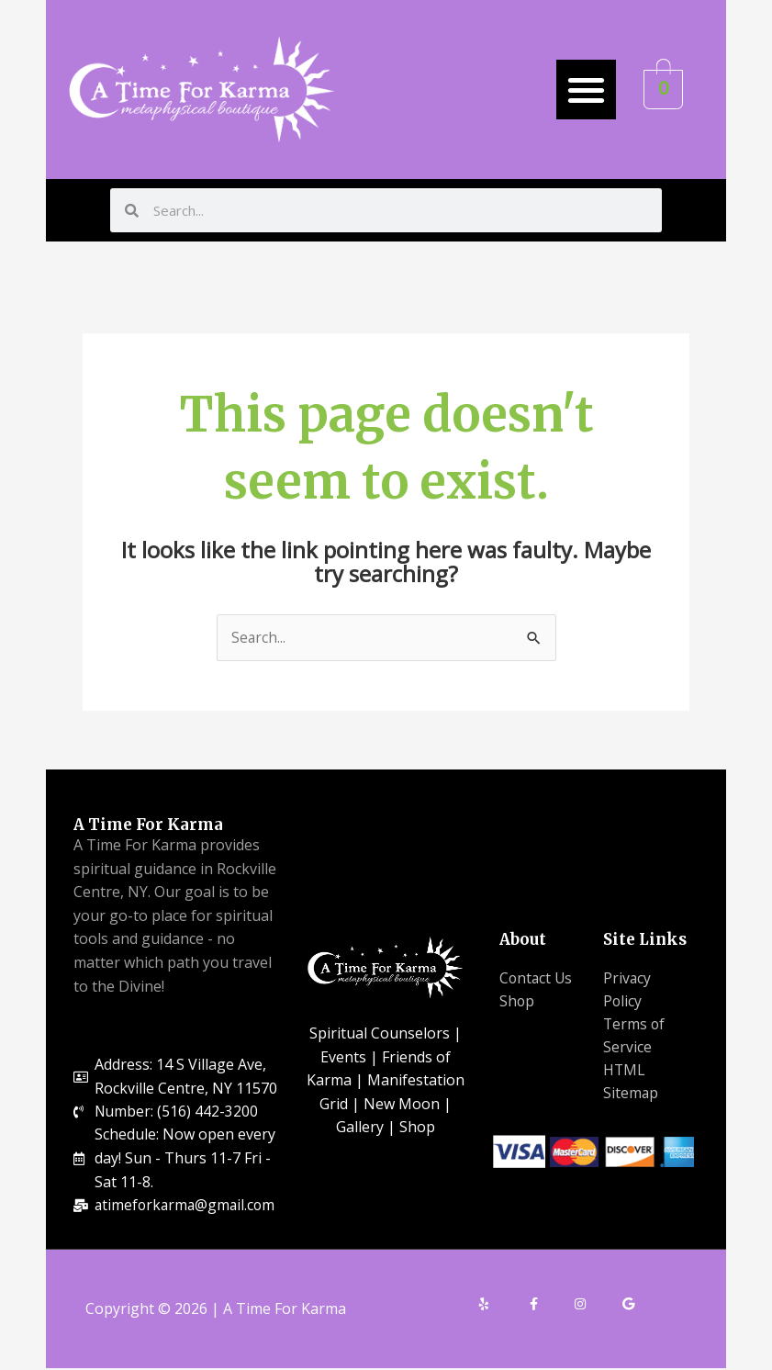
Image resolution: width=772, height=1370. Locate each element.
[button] (586, 89)
